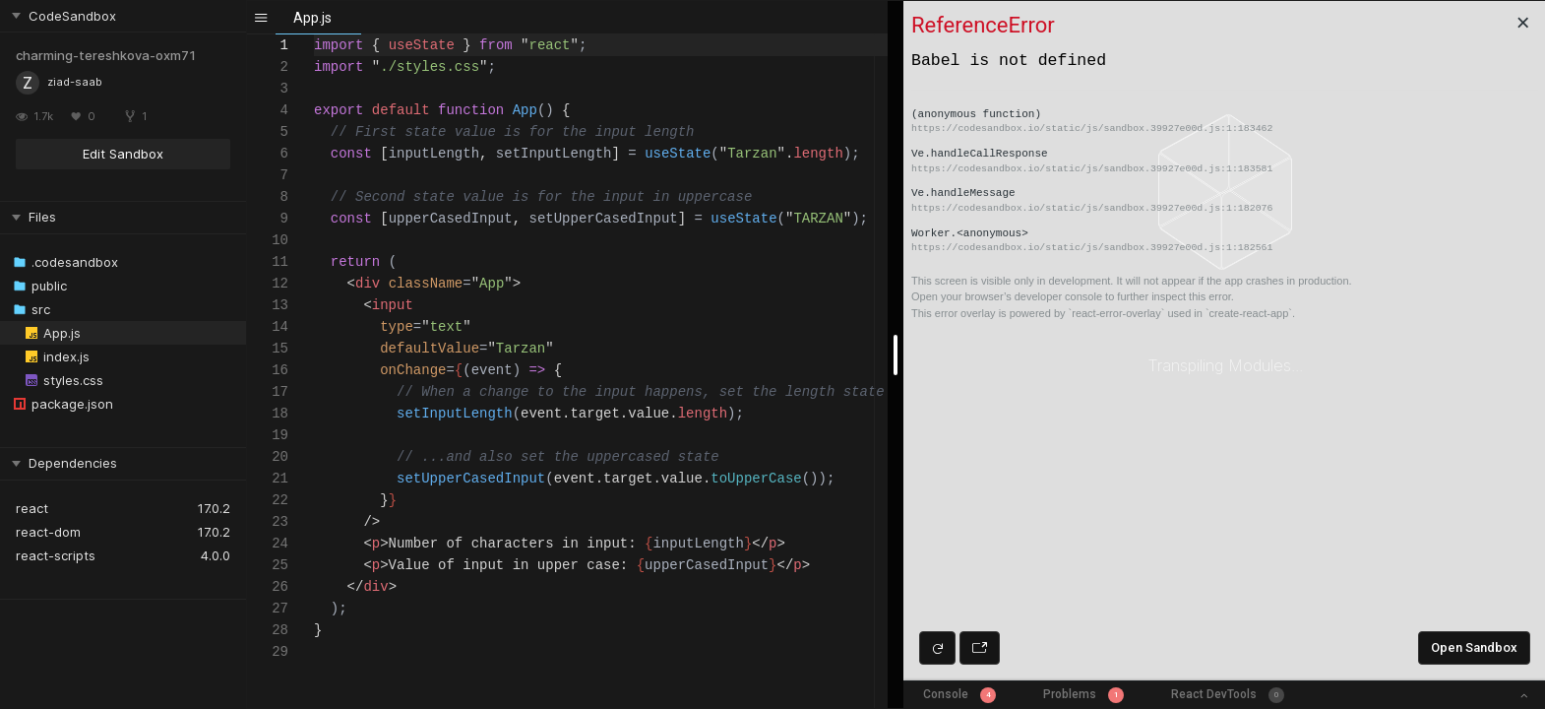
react (32, 508)
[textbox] (314, 34)
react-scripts (55, 555)
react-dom (48, 532)
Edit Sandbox (123, 153)
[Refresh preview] (937, 648)
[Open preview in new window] (979, 648)
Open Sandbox (1474, 647)
